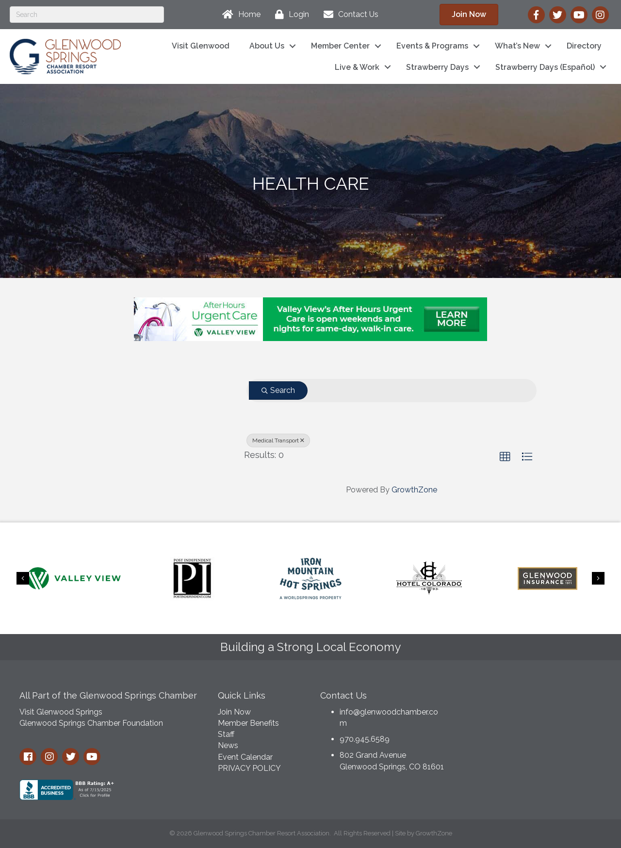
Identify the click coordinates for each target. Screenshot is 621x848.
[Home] (239, 14)
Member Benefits (248, 723)
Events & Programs (432, 45)
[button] (469, 14)
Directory (584, 45)
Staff (226, 734)
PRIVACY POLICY (249, 768)
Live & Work (357, 67)
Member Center (340, 45)
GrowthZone (414, 489)
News (228, 745)
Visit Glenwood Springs (60, 712)
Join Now (234, 712)
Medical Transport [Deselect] (278, 440)
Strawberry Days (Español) (545, 67)
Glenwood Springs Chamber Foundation (91, 723)
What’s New (517, 45)
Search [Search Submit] (278, 390)
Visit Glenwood (200, 45)
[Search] (87, 14)
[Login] (289, 14)
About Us (266, 45)
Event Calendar (245, 757)
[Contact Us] (348, 14)
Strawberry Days (437, 67)
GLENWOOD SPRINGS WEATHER (533, 721)
